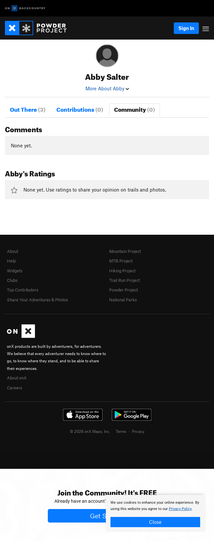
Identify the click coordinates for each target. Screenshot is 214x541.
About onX (17, 377)
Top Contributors (22, 289)
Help (11, 260)
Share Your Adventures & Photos (37, 299)
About (12, 251)
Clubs (12, 280)
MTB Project (121, 260)
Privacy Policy (180, 509)
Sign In (186, 28)
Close (155, 522)
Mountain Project (125, 251)
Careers (14, 387)
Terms (121, 431)
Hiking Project (122, 270)
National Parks (123, 299)
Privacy (138, 431)
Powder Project (123, 289)
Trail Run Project (124, 280)
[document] (155, 513)
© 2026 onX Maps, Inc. (90, 431)
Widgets (14, 270)
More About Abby (107, 88)
